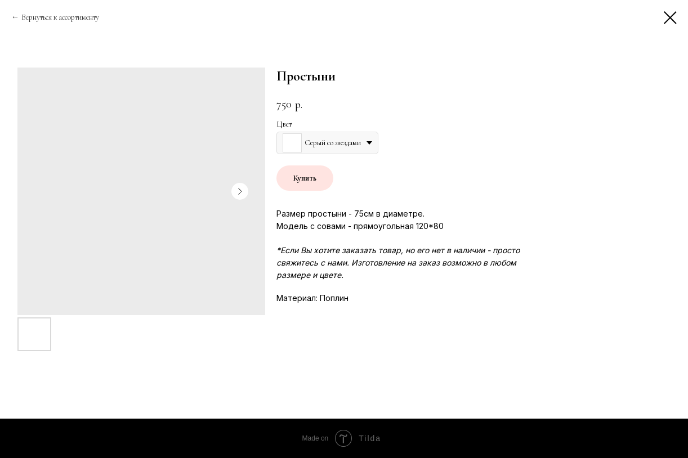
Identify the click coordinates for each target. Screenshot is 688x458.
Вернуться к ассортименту (60, 17)
